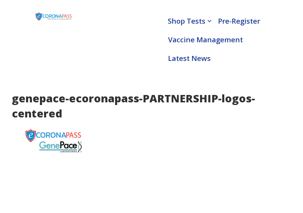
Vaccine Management (205, 39)
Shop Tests (186, 21)
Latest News (189, 58)
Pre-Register (239, 21)
